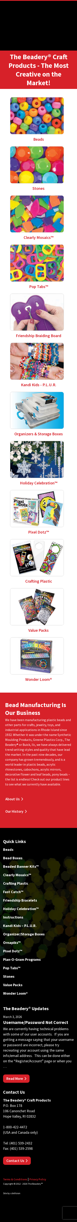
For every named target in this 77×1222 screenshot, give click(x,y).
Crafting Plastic (15, 883)
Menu (71, 6)
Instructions (13, 917)
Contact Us (15, 1160)
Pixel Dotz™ (12, 951)
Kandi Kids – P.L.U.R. (20, 925)
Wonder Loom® (15, 993)
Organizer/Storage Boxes (24, 934)
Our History (14, 811)
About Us (12, 799)
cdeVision (15, 1193)
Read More (14, 1078)
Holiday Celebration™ (21, 908)
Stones (8, 976)
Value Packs (12, 984)
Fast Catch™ (13, 891)
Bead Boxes (12, 858)
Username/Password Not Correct (35, 1022)
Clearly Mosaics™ (17, 875)
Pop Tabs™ (11, 968)
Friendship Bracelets (20, 900)
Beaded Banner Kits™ (21, 866)
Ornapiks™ (12, 942)
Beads (8, 849)
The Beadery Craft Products (38, 17)
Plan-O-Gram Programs (22, 959)
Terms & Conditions (15, 1179)
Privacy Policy (37, 1179)
